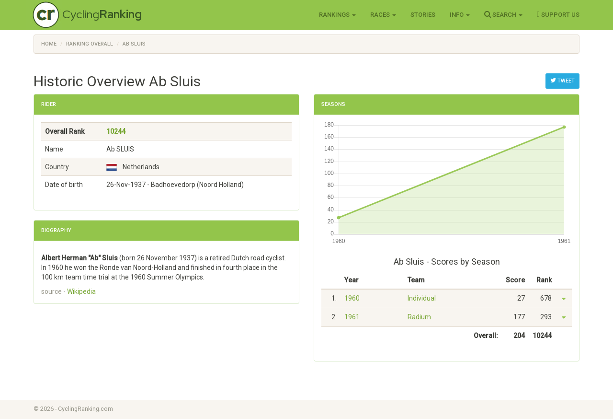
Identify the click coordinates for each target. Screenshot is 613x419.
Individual (422, 298)
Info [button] (460, 14)
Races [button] (383, 14)
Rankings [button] (337, 14)
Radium (419, 317)
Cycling (102, 14)
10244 (115, 131)
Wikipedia (81, 291)
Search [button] (503, 14)
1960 (352, 298)
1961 (352, 317)
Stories (422, 14)
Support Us (558, 14)
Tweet (562, 80)
